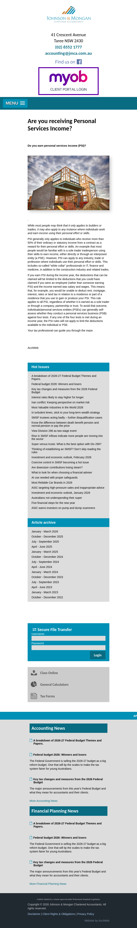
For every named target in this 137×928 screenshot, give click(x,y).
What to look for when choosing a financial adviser (62, 472)
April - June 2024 (42, 566)
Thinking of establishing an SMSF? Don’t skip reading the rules (66, 451)
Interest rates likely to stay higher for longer (58, 397)
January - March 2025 (45, 551)
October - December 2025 (47, 536)
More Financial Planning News (48, 883)
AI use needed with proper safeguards (55, 477)
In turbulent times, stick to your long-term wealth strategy (66, 412)
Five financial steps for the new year (53, 502)
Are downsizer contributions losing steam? (57, 467)
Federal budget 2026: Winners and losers (57, 384)
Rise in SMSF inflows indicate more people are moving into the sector (67, 437)
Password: (38, 643)
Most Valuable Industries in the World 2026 (57, 407)
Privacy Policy (85, 914)
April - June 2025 (42, 546)
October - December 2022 (47, 597)
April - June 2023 (42, 587)
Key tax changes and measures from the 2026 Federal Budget (64, 391)
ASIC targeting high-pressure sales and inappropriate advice (68, 487)
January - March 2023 (45, 592)
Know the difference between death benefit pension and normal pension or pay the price (65, 424)
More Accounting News (43, 800)
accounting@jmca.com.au (68, 53)
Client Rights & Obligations (59, 914)
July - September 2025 (45, 541)
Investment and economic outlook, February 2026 (61, 457)
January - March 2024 (45, 572)
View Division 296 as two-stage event (54, 430)
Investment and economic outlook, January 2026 (61, 492)
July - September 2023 (45, 582)
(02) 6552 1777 (68, 47)
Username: (38, 633)
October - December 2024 (47, 556)
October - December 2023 (47, 577)
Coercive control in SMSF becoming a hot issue (60, 462)
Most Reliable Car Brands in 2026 (52, 482)
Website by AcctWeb (96, 920)
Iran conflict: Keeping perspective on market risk (61, 402)
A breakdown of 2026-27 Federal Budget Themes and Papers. (64, 377)
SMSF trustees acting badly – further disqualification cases (67, 417)
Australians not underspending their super (57, 497)
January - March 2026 (45, 531)
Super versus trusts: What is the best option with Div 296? (66, 444)
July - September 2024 (45, 561)
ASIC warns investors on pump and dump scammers (63, 507)
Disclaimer (34, 914)
